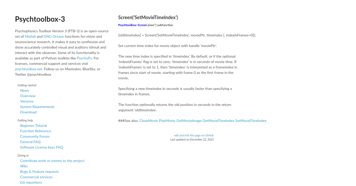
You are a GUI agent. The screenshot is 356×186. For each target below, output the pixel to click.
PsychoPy (84, 58)
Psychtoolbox (127, 25)
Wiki (23, 166)
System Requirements (37, 106)
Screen (142, 25)
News (24, 90)
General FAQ (30, 142)
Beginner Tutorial (33, 125)
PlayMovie (167, 120)
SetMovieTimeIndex (250, 120)
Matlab (30, 36)
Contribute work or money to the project (52, 160)
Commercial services (36, 177)
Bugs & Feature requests (39, 171)
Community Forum (35, 136)
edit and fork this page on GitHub (194, 135)
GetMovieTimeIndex (218, 120)
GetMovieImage (189, 120)
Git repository (31, 182)
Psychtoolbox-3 (40, 18)
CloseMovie (148, 120)
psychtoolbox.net (28, 69)
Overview (28, 96)
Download (28, 112)
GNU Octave (54, 36)
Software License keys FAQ (41, 147)
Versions (27, 101)
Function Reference (35, 131)
